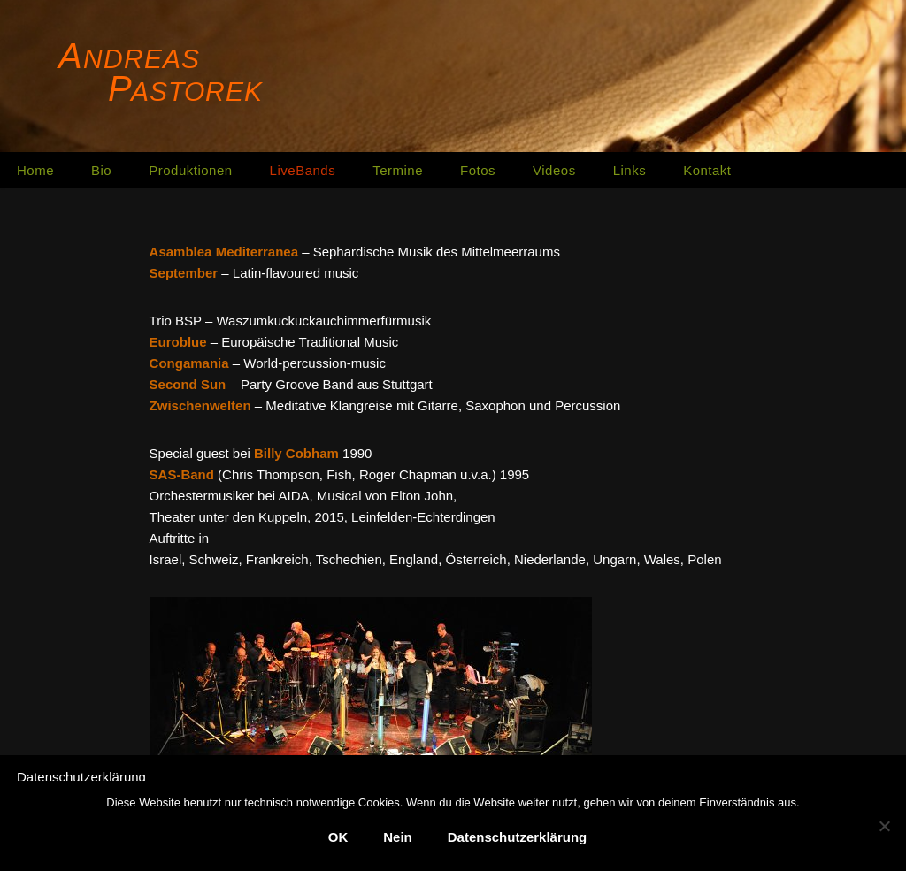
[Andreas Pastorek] (164, 73)
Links (630, 170)
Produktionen (190, 170)
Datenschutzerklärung (81, 776)
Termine (397, 170)
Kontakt (707, 170)
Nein (397, 836)
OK (338, 836)
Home (35, 170)
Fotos (477, 170)
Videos (554, 170)
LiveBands (303, 170)
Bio (101, 170)
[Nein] (884, 826)
